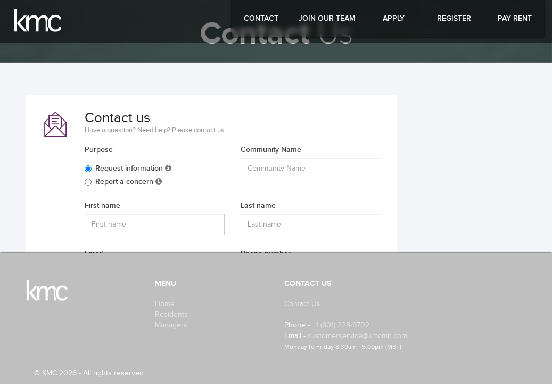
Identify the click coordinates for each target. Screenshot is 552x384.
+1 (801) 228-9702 (340, 325)
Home (165, 304)
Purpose (99, 149)
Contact (261, 18)
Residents (171, 314)
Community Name (271, 149)
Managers (171, 325)
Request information (128, 168)
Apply (394, 18)
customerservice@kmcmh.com (357, 336)
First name (102, 205)
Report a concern (123, 181)
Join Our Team (327, 18)
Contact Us (302, 304)
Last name (258, 205)
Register (454, 18)
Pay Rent (515, 18)
